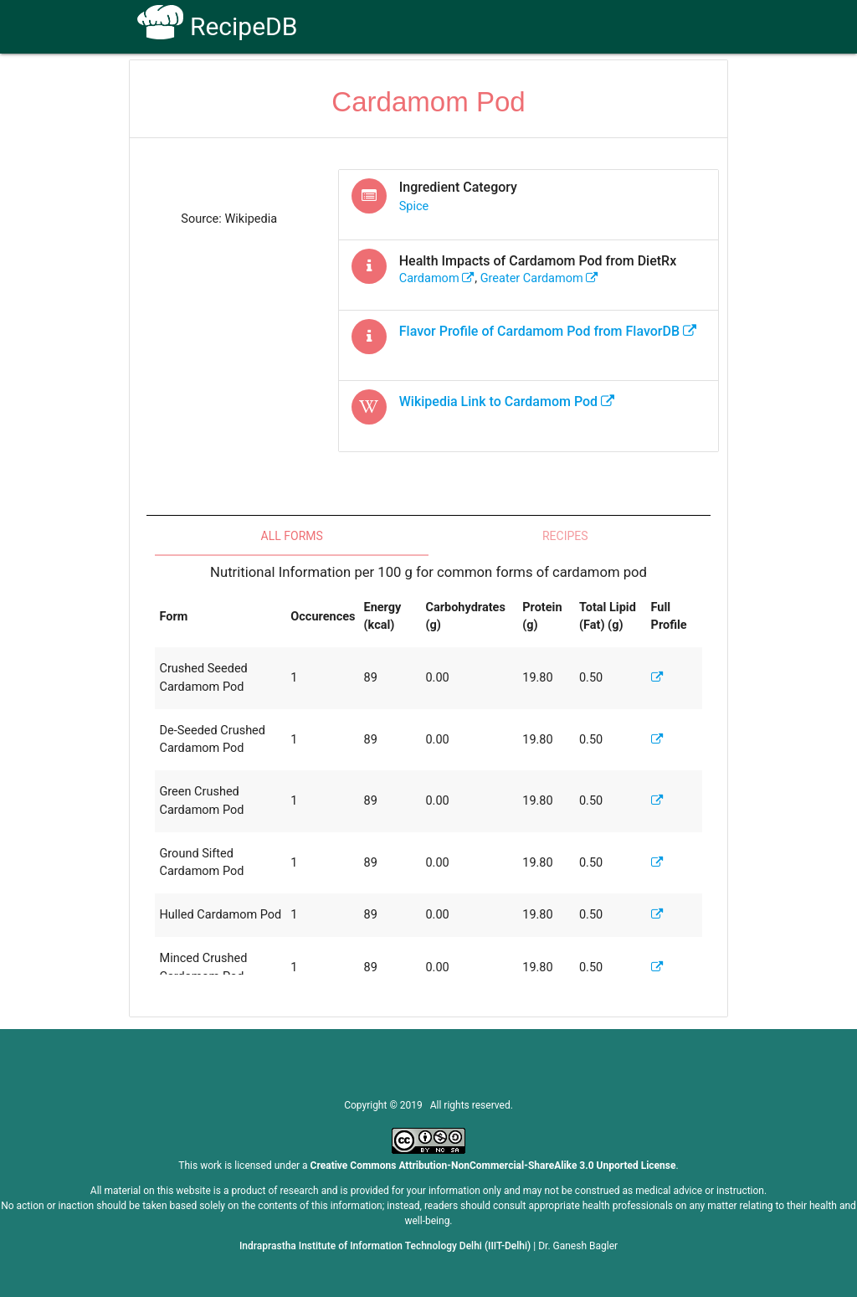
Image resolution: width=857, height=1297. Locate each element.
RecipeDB (217, 26)
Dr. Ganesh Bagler (578, 1246)
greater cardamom (539, 278)
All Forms (292, 536)
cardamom (437, 278)
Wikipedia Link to (506, 401)
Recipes (565, 536)
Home (310, 85)
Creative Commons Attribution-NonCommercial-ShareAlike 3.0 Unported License (493, 1165)
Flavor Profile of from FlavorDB (547, 331)
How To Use (384, 85)
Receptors (468, 85)
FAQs (535, 85)
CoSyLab (682, 85)
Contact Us (604, 85)
